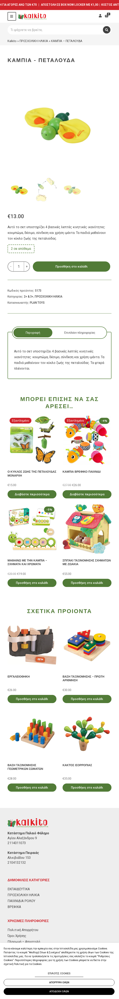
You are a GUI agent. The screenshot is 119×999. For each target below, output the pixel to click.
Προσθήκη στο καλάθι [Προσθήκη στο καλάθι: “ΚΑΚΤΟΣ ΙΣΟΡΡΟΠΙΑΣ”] (87, 787)
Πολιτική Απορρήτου (23, 930)
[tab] (32, 332)
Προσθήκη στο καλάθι (71, 266)
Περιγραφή (33, 332)
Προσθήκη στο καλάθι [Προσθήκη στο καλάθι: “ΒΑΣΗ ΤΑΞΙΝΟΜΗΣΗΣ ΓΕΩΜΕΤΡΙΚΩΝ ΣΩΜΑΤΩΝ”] (32, 787)
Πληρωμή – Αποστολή (24, 942)
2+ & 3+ (28, 296)
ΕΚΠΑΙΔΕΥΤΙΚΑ (19, 889)
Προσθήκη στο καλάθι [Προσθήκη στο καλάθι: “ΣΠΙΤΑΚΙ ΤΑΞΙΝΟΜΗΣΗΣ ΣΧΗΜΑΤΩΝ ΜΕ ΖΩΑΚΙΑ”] (87, 583)
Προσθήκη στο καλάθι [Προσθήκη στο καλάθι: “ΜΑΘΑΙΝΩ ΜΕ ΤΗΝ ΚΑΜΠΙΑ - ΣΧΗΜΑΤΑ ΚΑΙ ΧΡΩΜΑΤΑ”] (32, 583)
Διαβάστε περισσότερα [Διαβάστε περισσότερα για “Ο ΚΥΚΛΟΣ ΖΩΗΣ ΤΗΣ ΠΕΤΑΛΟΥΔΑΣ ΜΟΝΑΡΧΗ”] (32, 494)
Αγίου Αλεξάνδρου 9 (22, 838)
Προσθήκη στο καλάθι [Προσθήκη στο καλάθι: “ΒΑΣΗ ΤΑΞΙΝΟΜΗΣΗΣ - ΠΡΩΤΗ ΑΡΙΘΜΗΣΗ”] (87, 699)
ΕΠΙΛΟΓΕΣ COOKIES (59, 973)
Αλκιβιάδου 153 (19, 858)
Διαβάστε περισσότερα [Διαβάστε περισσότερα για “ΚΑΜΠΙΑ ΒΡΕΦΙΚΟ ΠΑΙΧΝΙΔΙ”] (87, 494)
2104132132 (17, 863)
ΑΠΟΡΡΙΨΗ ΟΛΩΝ (59, 982)
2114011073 (17, 843)
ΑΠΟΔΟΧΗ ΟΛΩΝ (59, 991)
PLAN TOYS (37, 302)
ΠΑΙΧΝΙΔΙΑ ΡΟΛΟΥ (21, 901)
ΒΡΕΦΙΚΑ (14, 907)
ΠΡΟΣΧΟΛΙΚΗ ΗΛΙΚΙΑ (34, 41)
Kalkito (12, 41)
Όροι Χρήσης (17, 936)
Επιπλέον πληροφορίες (79, 332)
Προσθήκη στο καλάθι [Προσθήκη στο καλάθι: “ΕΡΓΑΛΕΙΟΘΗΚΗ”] (32, 699)
